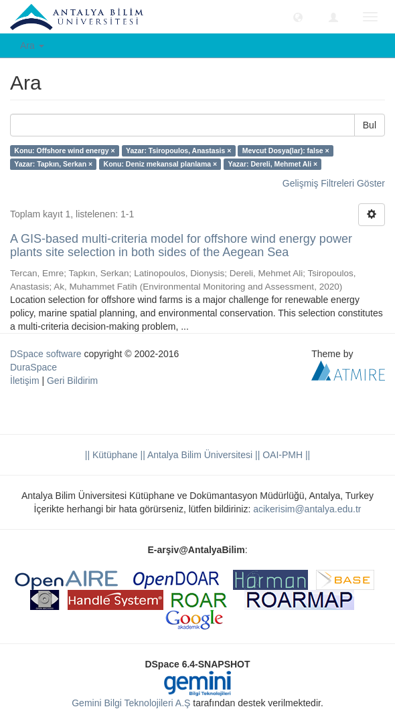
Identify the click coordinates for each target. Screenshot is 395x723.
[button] (298, 16)
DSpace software (46, 353)
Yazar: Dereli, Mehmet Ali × (273, 164)
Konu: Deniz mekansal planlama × (161, 164)
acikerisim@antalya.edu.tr (307, 509)
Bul (369, 125)
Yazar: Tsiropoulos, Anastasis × (178, 150)
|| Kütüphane (111, 454)
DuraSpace (33, 367)
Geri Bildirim (72, 380)
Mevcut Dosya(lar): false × (285, 150)
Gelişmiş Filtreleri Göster (334, 183)
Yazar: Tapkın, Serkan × (53, 164)
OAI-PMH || (285, 454)
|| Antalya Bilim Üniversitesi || (199, 454)
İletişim (25, 380)
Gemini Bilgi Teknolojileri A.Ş (131, 703)
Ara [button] (32, 45)
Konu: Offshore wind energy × (64, 150)
